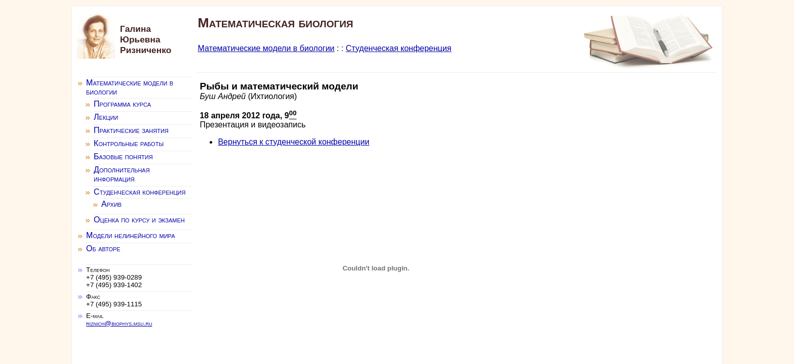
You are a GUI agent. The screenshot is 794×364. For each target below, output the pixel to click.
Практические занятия (131, 130)
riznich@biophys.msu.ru (119, 323)
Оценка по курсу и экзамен (139, 219)
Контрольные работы (129, 143)
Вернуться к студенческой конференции (293, 142)
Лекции (106, 117)
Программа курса (122, 104)
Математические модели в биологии (265, 48)
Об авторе (103, 248)
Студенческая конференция (399, 48)
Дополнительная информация (122, 174)
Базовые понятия (123, 156)
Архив (111, 204)
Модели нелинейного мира (130, 235)
